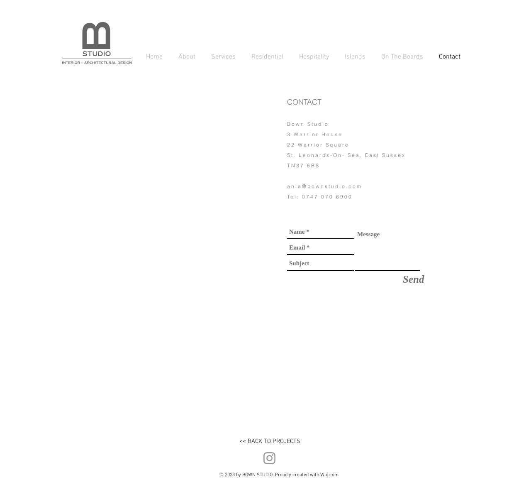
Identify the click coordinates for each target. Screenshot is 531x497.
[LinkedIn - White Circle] (301, 213)
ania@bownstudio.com (324, 186)
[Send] (413, 279)
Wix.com (329, 475)
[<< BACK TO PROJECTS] (270, 441)
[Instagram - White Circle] (290, 213)
